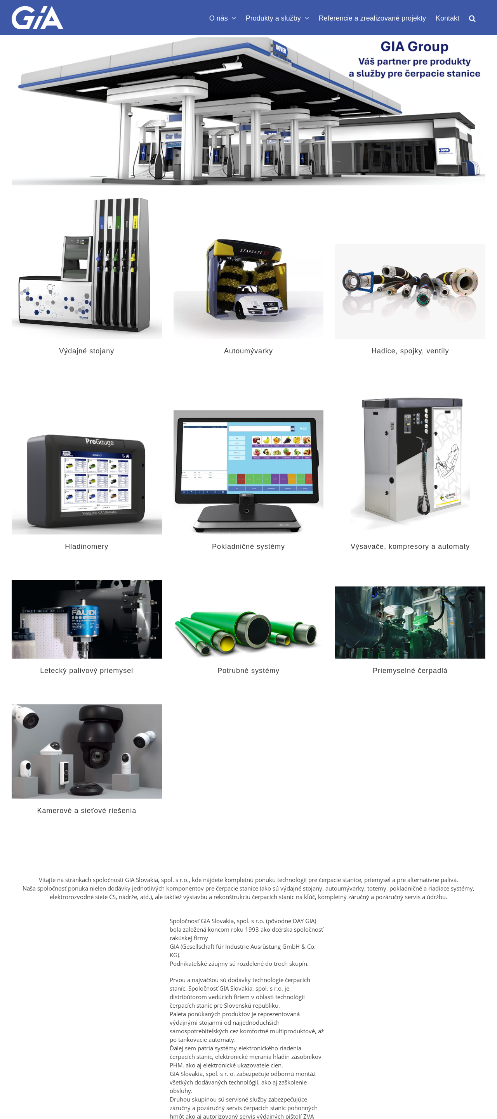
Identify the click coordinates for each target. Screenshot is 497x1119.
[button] (472, 17)
